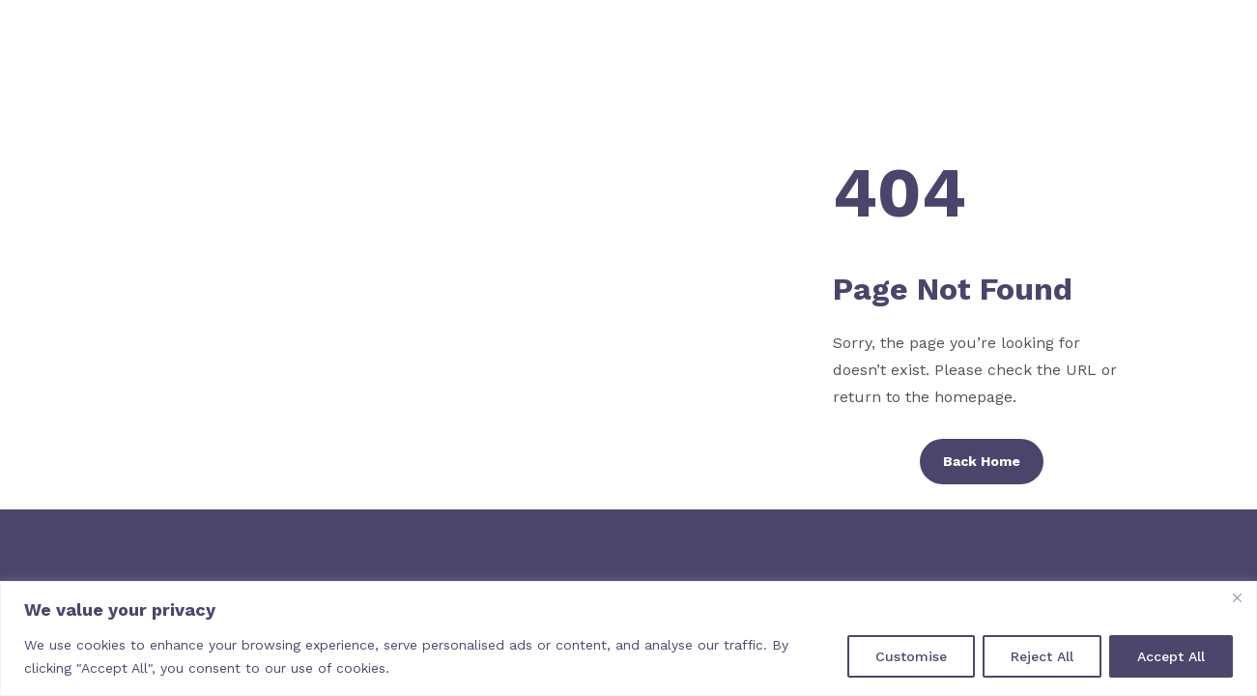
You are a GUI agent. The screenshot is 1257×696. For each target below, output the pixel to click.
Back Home (981, 461)
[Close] (1236, 597)
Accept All (1171, 656)
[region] (628, 638)
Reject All (1042, 656)
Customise (911, 656)
